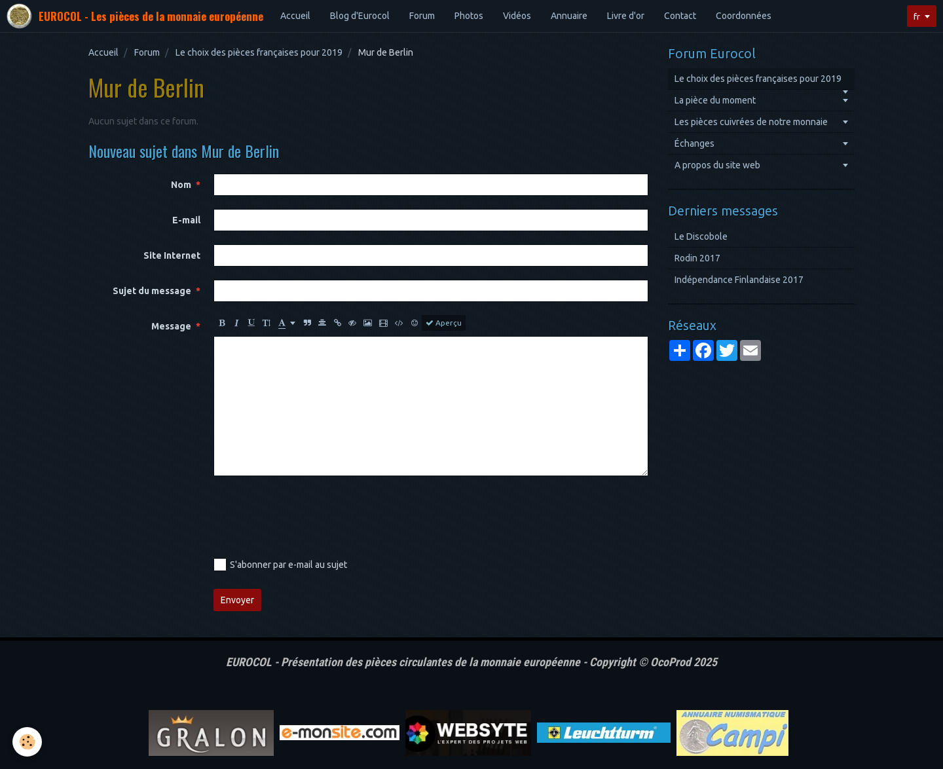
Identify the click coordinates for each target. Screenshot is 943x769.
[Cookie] (28, 742)
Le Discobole (701, 236)
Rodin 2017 (697, 258)
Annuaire (569, 15)
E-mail (186, 220)
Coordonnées (743, 15)
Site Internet (171, 255)
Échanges (694, 143)
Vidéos (517, 15)
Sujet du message (152, 291)
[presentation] (313, 514)
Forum (422, 15)
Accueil (295, 15)
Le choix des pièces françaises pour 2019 (259, 52)
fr (916, 16)
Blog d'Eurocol (360, 15)
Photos (468, 15)
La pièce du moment (715, 100)
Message (171, 326)
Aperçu (444, 323)
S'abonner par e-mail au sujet (280, 564)
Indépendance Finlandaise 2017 (739, 279)
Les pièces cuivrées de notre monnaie (751, 122)
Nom (181, 184)
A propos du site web (717, 165)
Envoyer (237, 600)
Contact (680, 15)
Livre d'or (625, 15)
